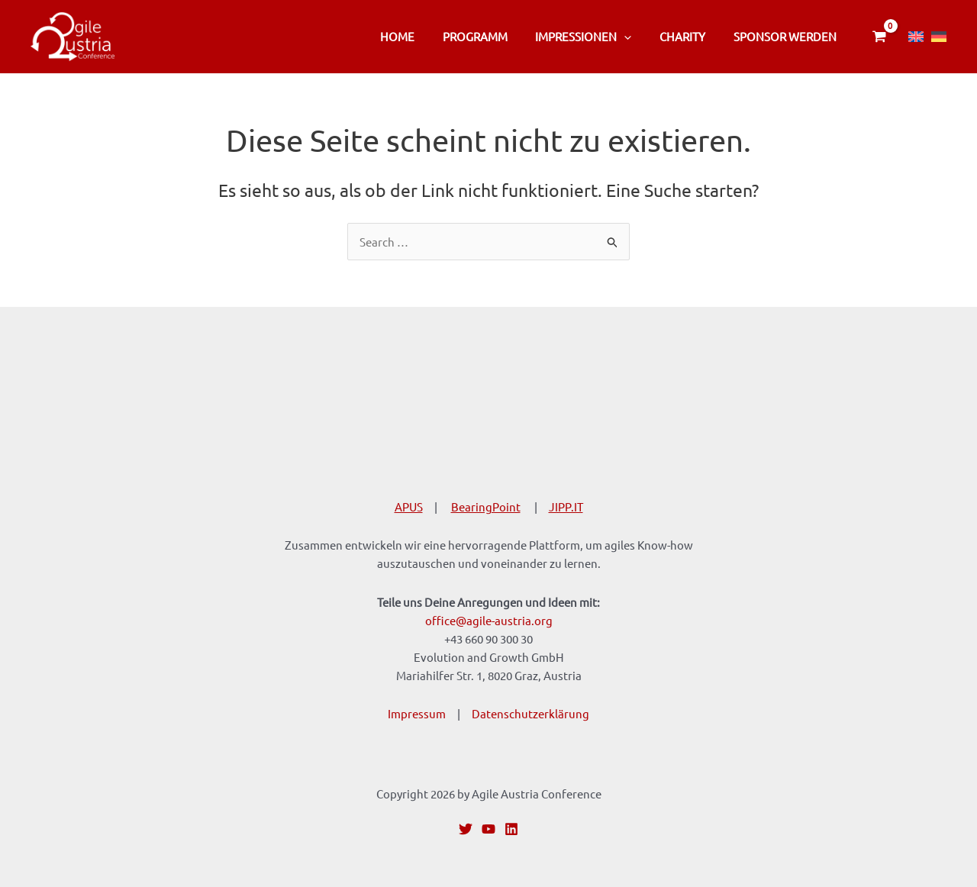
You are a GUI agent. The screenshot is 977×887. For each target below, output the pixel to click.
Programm (492, 36)
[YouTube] (488, 829)
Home (420, 36)
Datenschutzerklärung (530, 713)
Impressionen (596, 36)
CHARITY (690, 36)
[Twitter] (465, 829)
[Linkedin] (511, 829)
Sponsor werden (787, 36)
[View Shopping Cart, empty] (879, 36)
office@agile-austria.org (489, 620)
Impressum (417, 713)
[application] (637, 36)
